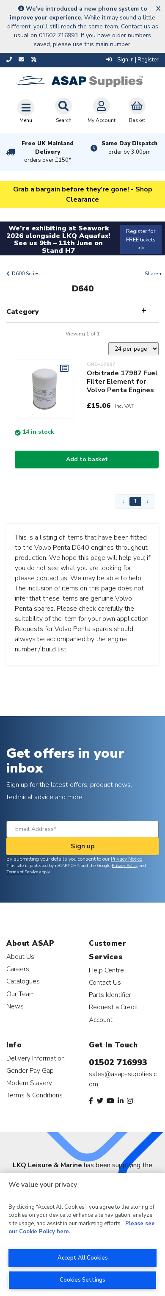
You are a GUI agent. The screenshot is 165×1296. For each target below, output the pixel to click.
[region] (82, 1234)
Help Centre (106, 970)
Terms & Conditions (34, 1095)
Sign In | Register (132, 60)
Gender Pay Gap (30, 1070)
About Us (20, 956)
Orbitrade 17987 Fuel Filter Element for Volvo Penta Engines (122, 381)
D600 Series (26, 273)
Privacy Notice (126, 859)
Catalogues (23, 981)
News (15, 1006)
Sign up (83, 846)
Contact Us (105, 982)
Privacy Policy (125, 866)
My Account (102, 110)
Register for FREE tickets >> (141, 239)
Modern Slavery (29, 1082)
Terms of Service (22, 872)
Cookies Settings (82, 1280)
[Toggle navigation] (26, 111)
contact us (51, 578)
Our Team (20, 993)
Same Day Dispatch (129, 148)
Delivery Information (35, 1058)
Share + (153, 273)
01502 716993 (118, 1062)
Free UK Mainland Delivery (47, 152)
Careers (17, 968)
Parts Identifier (110, 994)
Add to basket (87, 459)
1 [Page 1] (135, 501)
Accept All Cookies (83, 1258)
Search (63, 110)
